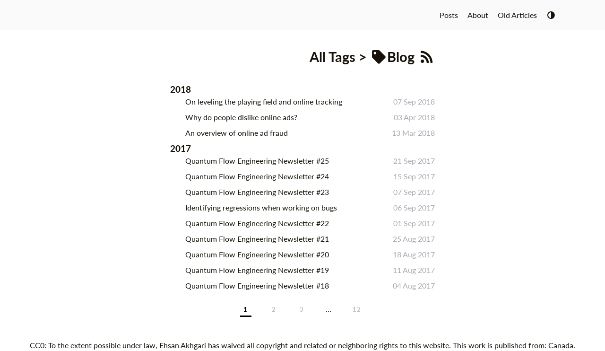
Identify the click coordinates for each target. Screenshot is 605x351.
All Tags (332, 57)
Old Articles (517, 14)
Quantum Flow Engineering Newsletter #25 (257, 160)
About (477, 14)
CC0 (37, 345)
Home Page (73, 14)
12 (357, 309)
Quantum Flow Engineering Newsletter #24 (257, 176)
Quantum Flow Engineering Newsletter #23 (257, 191)
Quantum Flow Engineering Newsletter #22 (257, 223)
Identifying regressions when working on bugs (261, 207)
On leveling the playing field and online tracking (263, 101)
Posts (449, 14)
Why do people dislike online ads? (241, 117)
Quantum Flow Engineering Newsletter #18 (257, 285)
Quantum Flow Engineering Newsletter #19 (257, 269)
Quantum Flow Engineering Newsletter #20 (257, 254)
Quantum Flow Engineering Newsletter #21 (257, 238)
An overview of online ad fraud (236, 132)
